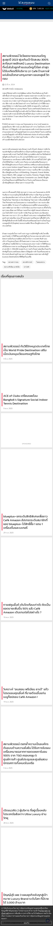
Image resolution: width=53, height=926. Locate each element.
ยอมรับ (26, 923)
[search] (49, 3)
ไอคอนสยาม (40, 262)
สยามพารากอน (13, 262)
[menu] (4, 3)
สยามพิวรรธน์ (27, 262)
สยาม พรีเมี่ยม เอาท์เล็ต (12, 267)
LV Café (26, 267)
